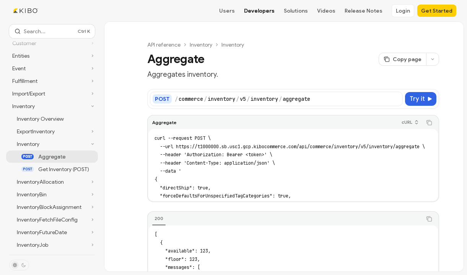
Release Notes (363, 10)
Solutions (296, 10)
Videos (326, 10)
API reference (164, 44)
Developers (259, 10)
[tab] (159, 218)
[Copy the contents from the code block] (429, 123)
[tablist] (284, 218)
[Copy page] (402, 59)
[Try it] (420, 99)
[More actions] (432, 59)
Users (227, 10)
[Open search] (52, 31)
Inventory (201, 44)
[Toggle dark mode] (19, 265)
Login (403, 10)
